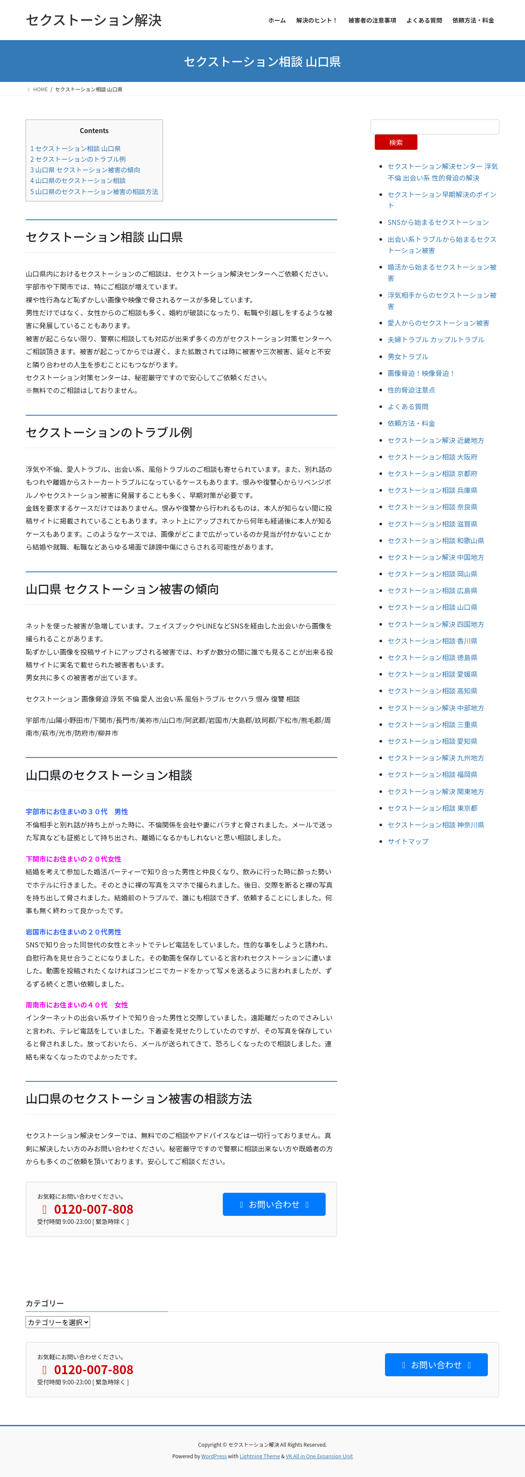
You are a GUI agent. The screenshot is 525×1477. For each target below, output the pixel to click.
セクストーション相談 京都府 (433, 473)
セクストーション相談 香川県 (433, 640)
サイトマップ (408, 841)
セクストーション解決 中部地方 (436, 707)
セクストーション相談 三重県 (433, 724)
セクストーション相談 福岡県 (433, 774)
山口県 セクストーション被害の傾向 (85, 169)
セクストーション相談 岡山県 (433, 573)
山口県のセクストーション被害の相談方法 (94, 191)
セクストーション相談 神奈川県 (436, 824)
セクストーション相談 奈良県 (433, 506)
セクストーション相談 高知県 (433, 690)
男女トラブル (408, 356)
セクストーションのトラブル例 (78, 158)
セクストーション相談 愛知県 (433, 741)
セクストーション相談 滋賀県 (433, 524)
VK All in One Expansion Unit (319, 1456)
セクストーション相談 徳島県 (433, 657)
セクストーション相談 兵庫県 (433, 490)
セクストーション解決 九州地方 (436, 757)
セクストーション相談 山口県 (75, 148)
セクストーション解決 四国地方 (436, 624)
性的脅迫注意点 (411, 390)
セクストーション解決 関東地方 (436, 791)
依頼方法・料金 (411, 423)
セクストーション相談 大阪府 (433, 457)
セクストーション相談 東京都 (433, 808)
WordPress (214, 1456)
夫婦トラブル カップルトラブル (436, 339)
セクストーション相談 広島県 (433, 590)
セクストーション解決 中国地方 (436, 557)
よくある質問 (408, 406)
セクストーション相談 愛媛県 (433, 674)
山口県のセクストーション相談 (78, 180)
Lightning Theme (259, 1456)
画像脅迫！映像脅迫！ (422, 373)
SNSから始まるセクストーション (438, 222)
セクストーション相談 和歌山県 (436, 540)
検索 (396, 142)
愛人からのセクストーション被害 (439, 323)
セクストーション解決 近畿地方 (436, 440)
